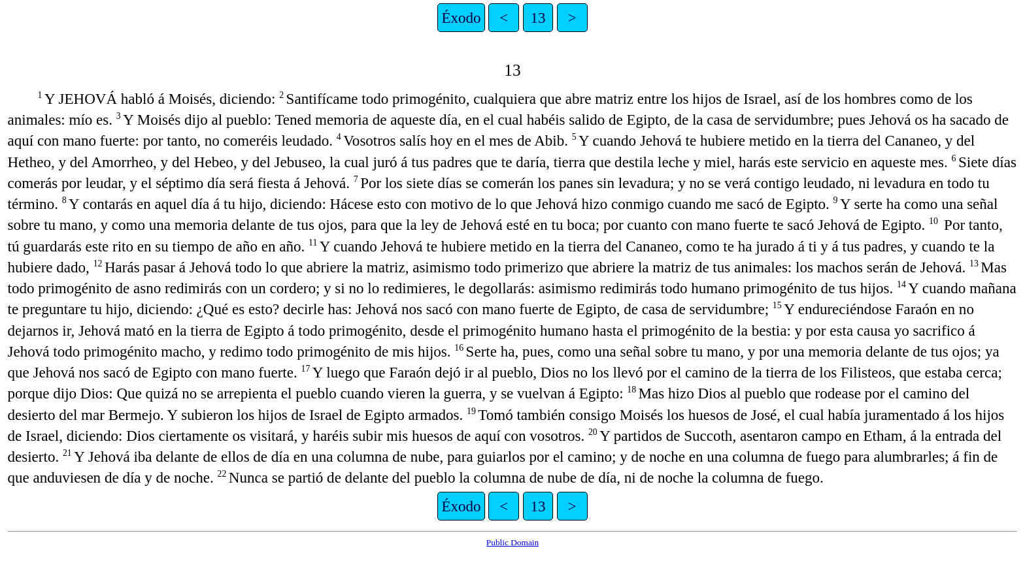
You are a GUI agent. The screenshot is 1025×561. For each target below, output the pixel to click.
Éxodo (460, 17)
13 (537, 17)
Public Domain (512, 542)
